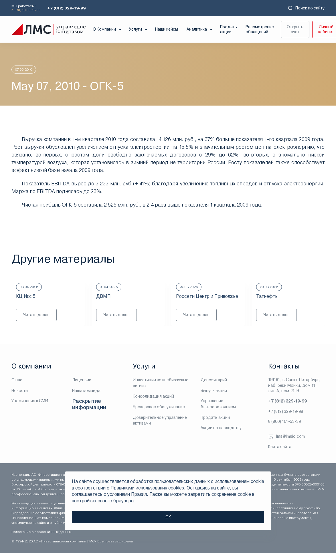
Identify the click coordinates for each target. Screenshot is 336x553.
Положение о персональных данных (41, 532)
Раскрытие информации (89, 404)
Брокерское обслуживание (159, 407)
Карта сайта (279, 446)
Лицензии (81, 380)
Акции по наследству (221, 427)
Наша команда (86, 390)
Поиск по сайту (306, 8)
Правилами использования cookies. (147, 488)
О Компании (108, 29)
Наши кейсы (166, 29)
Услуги (139, 29)
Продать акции (228, 29)
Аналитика (200, 29)
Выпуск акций (214, 390)
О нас (16, 380)
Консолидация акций (153, 396)
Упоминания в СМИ (29, 401)
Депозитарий (214, 380)
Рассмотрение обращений (260, 29)
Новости (19, 390)
